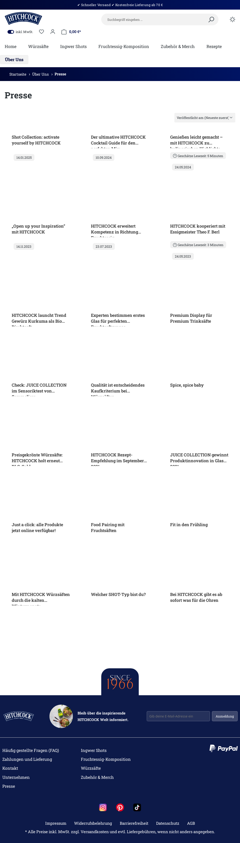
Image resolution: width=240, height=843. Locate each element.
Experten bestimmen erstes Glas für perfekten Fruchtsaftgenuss (118, 319)
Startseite (18, 74)
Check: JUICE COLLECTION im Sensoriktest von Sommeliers (39, 389)
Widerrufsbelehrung (93, 823)
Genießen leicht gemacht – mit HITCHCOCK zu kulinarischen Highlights (196, 141)
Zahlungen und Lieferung (27, 759)
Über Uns (41, 74)
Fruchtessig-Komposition (106, 759)
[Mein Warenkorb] (71, 32)
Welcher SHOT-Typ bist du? (118, 594)
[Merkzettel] (41, 31)
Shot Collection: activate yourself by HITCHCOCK (36, 140)
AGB (191, 823)
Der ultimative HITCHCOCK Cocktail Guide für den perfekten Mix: (118, 141)
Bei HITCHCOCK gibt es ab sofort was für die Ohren (196, 597)
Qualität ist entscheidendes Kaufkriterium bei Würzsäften (118, 389)
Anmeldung (225, 716)
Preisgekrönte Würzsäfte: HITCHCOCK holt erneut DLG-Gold (37, 459)
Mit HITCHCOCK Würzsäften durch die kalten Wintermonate (41, 599)
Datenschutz (167, 823)
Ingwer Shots (94, 750)
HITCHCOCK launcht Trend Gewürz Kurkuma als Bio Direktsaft (39, 319)
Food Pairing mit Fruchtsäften (107, 527)
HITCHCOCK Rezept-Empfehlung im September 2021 (117, 459)
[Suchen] (211, 20)
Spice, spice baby (187, 385)
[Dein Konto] (52, 31)
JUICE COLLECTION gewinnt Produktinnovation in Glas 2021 (199, 459)
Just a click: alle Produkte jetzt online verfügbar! (37, 527)
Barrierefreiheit (134, 823)
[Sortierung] (204, 117)
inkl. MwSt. (20, 32)
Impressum (55, 823)
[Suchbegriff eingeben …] (159, 19)
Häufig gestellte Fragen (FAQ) (30, 750)
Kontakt (10, 768)
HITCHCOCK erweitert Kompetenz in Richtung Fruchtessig (114, 230)
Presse (60, 73)
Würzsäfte (91, 768)
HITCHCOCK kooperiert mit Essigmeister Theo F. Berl (197, 229)
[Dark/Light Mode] (232, 20)
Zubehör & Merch (97, 777)
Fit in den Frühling (189, 524)
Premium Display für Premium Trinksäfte (191, 318)
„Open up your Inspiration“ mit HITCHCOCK (38, 229)
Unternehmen (16, 777)
